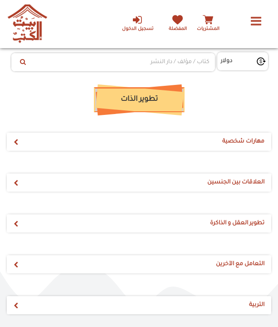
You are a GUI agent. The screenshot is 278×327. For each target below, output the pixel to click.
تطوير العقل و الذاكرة (237, 223)
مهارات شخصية (243, 142)
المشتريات (208, 29)
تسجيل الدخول (135, 23)
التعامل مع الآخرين (240, 264)
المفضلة (176, 29)
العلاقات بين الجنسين (235, 182)
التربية (256, 305)
